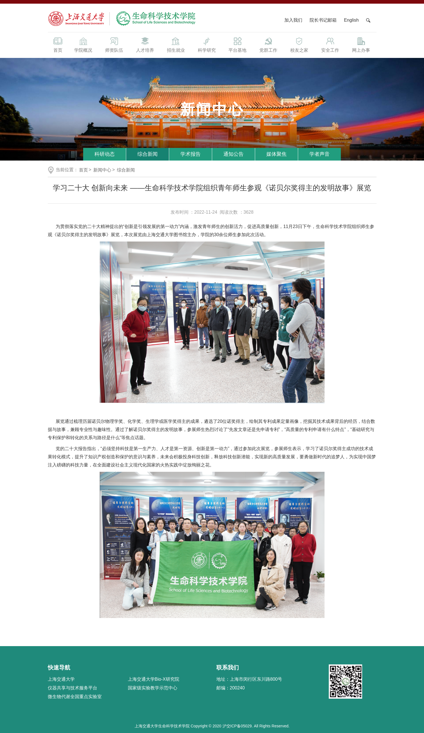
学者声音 (319, 154)
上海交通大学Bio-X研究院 (153, 679)
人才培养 (145, 44)
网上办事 (361, 44)
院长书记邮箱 (323, 20)
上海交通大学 (61, 679)
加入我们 (293, 20)
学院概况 (83, 44)
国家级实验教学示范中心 (152, 687)
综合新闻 (147, 154)
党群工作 (268, 44)
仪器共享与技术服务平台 (72, 687)
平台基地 (237, 44)
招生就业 (175, 44)
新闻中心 (102, 170)
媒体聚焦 (276, 154)
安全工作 (330, 44)
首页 (58, 44)
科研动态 (104, 154)
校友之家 (299, 44)
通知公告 (233, 154)
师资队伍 (114, 44)
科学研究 (206, 44)
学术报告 (190, 154)
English (351, 20)
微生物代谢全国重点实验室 (75, 696)
